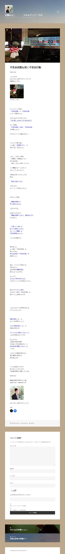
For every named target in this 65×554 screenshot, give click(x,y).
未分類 (32, 423)
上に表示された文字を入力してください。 (21, 495)
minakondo (25, 423)
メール (12, 476)
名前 (12, 468)
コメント (13, 446)
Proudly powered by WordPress (18, 550)
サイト (11, 483)
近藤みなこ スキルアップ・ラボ (23, 15)
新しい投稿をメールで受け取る (18, 510)
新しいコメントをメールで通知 (18, 506)
